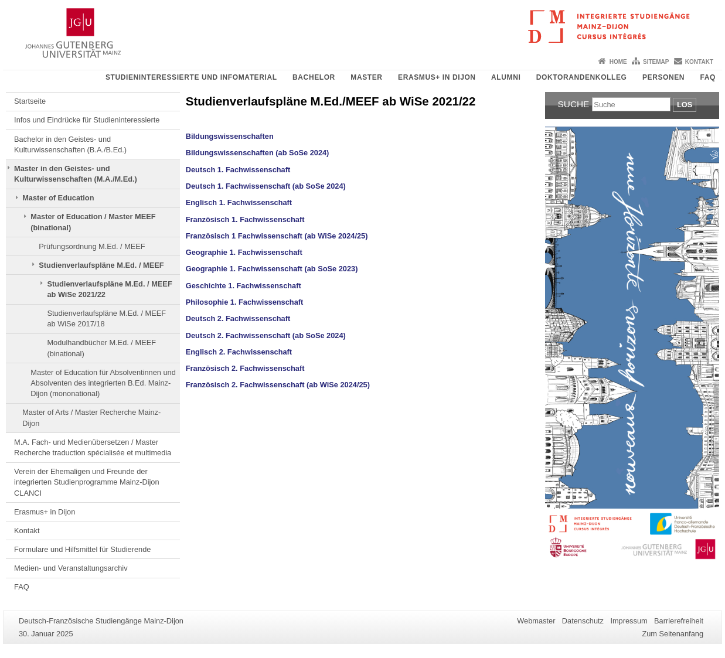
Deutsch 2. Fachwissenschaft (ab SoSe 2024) (266, 335)
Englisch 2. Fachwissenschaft (239, 351)
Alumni (505, 77)
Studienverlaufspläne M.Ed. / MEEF (101, 265)
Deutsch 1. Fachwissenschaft (238, 169)
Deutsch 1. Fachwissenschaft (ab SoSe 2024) (266, 186)
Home (618, 62)
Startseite (30, 101)
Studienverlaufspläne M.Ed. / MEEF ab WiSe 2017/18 (106, 318)
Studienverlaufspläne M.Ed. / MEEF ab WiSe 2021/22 (109, 289)
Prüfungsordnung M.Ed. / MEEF (92, 246)
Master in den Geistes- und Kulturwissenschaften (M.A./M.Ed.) (75, 173)
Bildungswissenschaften (230, 136)
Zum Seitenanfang (672, 633)
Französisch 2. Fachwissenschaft (245, 368)
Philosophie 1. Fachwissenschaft (245, 302)
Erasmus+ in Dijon (437, 77)
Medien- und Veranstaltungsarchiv (71, 568)
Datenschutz (583, 620)
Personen (663, 77)
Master (366, 77)
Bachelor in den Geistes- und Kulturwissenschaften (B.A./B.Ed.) (70, 144)
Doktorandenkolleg (581, 77)
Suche (574, 104)
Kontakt (699, 62)
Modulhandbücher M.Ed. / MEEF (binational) (101, 347)
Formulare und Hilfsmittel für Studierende (82, 549)
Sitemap (656, 62)
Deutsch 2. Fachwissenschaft (238, 318)
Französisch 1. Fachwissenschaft (245, 219)
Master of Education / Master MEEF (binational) (92, 221)
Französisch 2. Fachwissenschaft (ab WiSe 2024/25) (278, 384)
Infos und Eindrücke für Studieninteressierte (86, 119)
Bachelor (313, 77)
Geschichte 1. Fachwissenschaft (243, 285)
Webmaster (536, 620)
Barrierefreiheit (678, 620)
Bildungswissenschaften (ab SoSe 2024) (257, 152)
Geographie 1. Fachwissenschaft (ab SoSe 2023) (272, 268)
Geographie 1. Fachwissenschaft (244, 252)
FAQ (708, 77)
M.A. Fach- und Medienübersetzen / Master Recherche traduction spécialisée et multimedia (92, 447)
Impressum (628, 620)
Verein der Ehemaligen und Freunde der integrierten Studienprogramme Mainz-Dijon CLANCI (86, 482)
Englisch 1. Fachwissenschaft (239, 202)
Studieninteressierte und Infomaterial (191, 77)
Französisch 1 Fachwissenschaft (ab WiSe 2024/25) (277, 235)
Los (684, 104)
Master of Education (58, 197)
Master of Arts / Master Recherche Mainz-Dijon (91, 417)
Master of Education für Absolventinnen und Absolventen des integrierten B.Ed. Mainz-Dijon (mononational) (103, 383)
